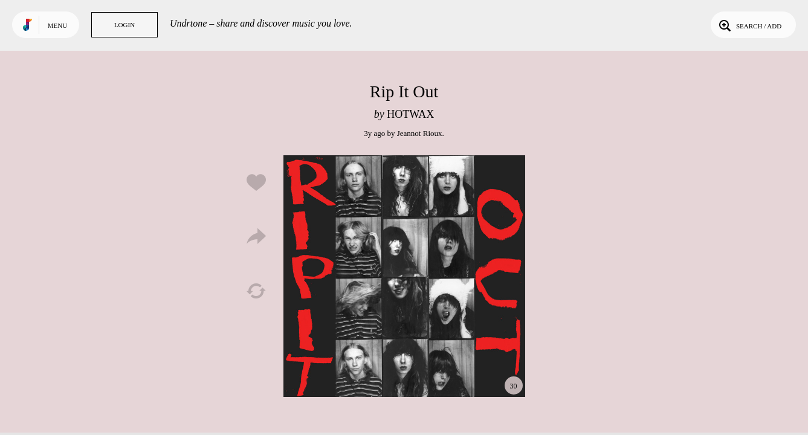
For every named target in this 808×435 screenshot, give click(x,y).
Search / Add (749, 25)
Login (124, 24)
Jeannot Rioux (419, 133)
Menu (57, 25)
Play (404, 276)
